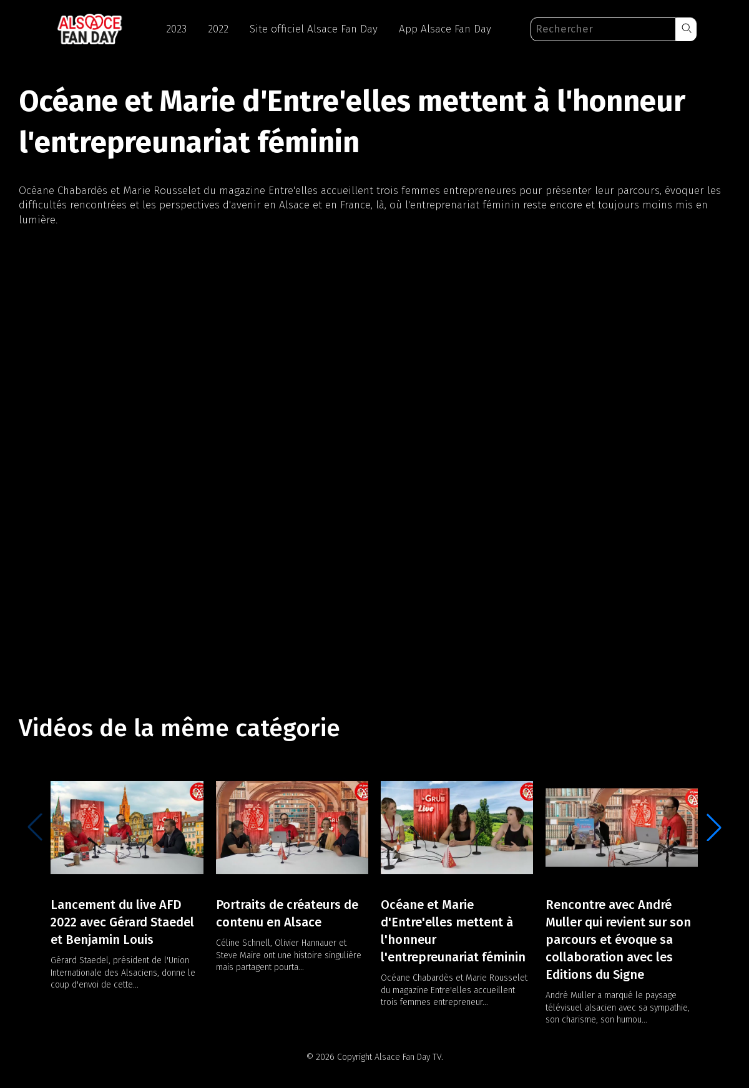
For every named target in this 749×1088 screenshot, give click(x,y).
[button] (686, 29)
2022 (218, 29)
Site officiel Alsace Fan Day (314, 29)
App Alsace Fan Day (445, 29)
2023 (176, 29)
